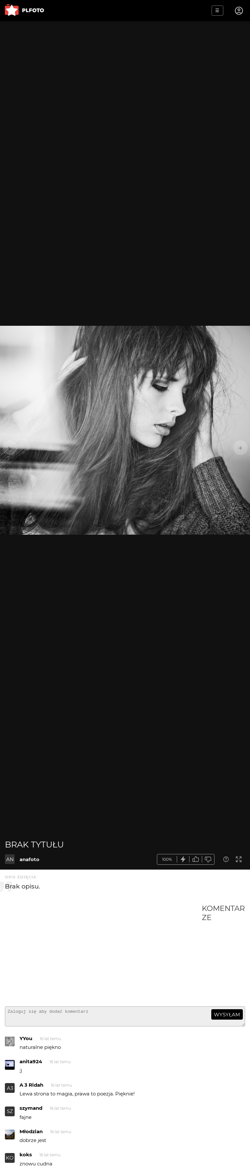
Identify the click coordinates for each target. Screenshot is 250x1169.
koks (26, 1157)
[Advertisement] (103, 952)
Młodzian (31, 1134)
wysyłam (227, 1014)
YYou (26, 1041)
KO (10, 1161)
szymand (31, 1111)
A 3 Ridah (31, 1088)
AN (10, 859)
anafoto (29, 859)
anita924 (31, 1064)
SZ (10, 1114)
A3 (10, 1091)
